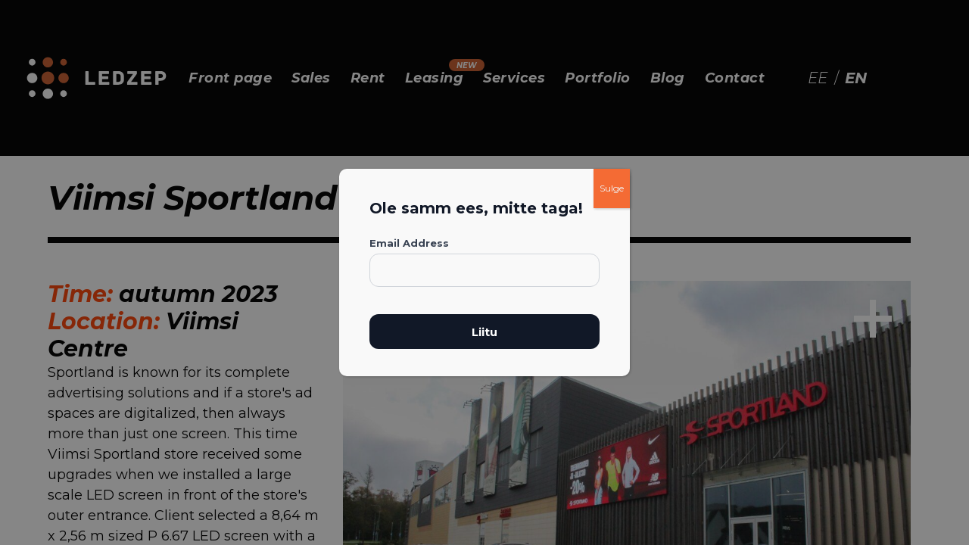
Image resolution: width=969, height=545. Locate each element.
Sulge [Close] (612, 188)
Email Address (409, 243)
